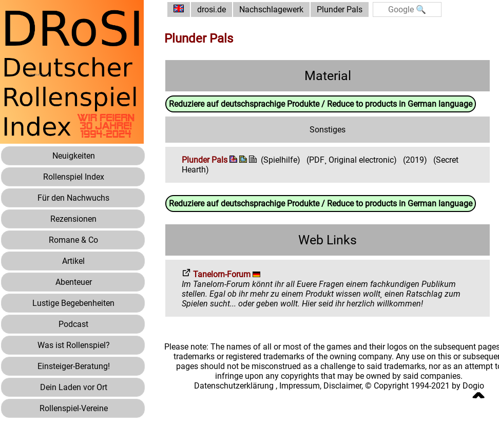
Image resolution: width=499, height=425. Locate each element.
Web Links (327, 240)
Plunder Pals (339, 9)
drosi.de (211, 9)
